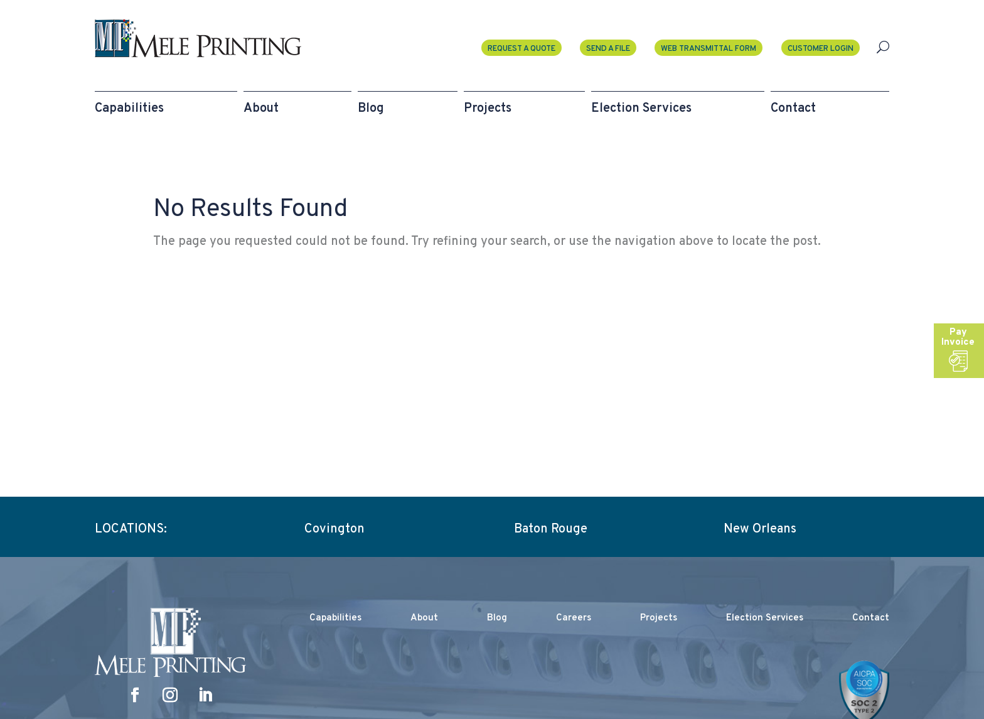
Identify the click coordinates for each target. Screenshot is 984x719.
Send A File (608, 49)
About (424, 618)
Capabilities (335, 618)
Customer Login (820, 49)
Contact (870, 618)
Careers (573, 618)
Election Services (764, 618)
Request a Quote (521, 49)
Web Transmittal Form (708, 49)
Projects (658, 618)
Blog (497, 618)
